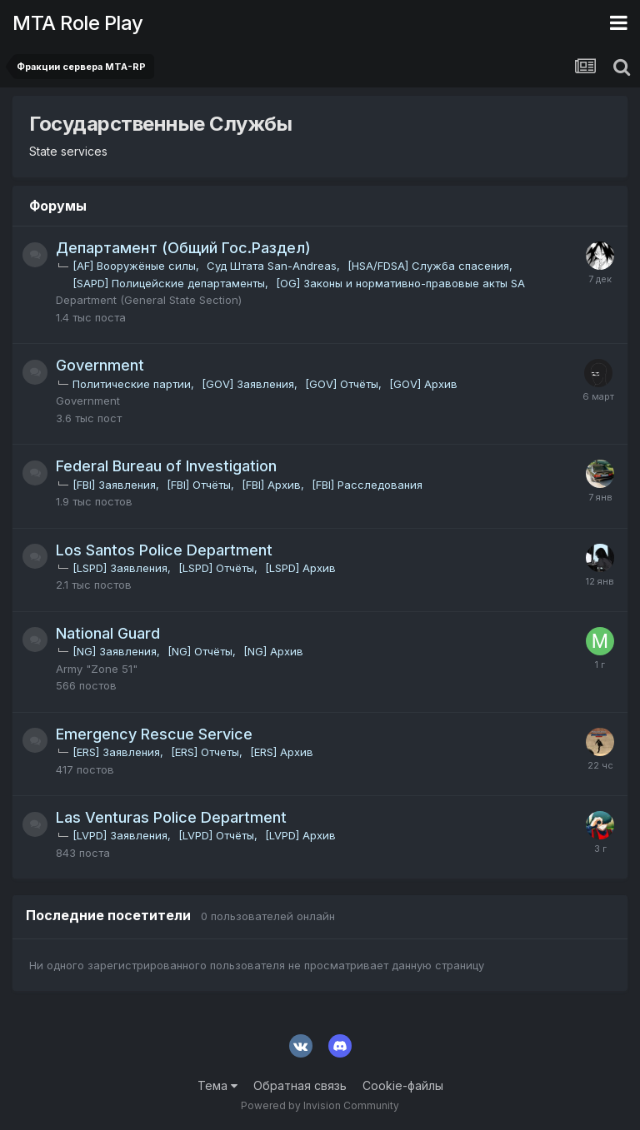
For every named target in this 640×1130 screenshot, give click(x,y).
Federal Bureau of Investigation (166, 466)
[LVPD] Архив (300, 835)
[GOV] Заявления (248, 384)
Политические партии (131, 384)
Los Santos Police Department (164, 550)
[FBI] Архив (271, 484)
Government (100, 365)
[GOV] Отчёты (341, 384)
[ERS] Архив (281, 752)
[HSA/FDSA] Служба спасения (428, 265)
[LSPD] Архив (300, 568)
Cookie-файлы (402, 1085)
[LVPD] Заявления (120, 835)
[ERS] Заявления (116, 752)
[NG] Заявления (114, 651)
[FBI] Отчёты (199, 484)
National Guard (108, 633)
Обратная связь (300, 1085)
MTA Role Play (77, 23)
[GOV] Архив (423, 384)
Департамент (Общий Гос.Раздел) (183, 247)
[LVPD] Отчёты (216, 835)
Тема (218, 1085)
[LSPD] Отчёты (216, 568)
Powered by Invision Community (320, 1105)
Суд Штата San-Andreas (272, 265)
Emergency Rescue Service (154, 734)
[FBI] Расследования (367, 484)
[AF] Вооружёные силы (134, 265)
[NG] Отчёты (200, 651)
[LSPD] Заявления (120, 568)
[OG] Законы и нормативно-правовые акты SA (400, 283)
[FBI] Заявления (114, 484)
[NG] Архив (273, 651)
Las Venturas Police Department (171, 817)
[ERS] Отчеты (205, 752)
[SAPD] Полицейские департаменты (168, 283)
